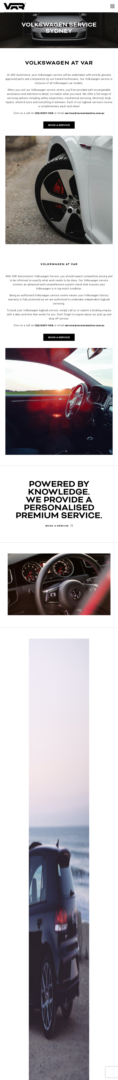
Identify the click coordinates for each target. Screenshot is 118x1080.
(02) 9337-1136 (44, 113)
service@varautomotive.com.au (84, 113)
